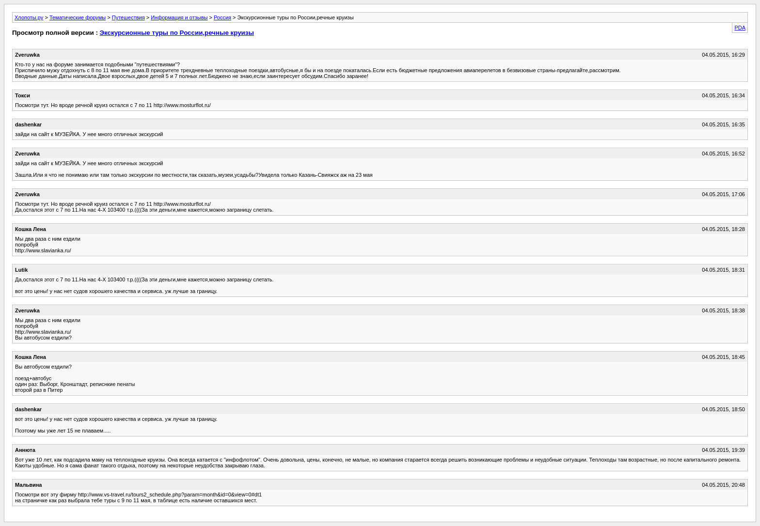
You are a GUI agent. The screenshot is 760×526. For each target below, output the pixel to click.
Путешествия (128, 17)
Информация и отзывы (179, 17)
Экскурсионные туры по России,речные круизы (177, 32)
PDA (739, 28)
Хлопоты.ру (29, 17)
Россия (222, 17)
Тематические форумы (77, 17)
